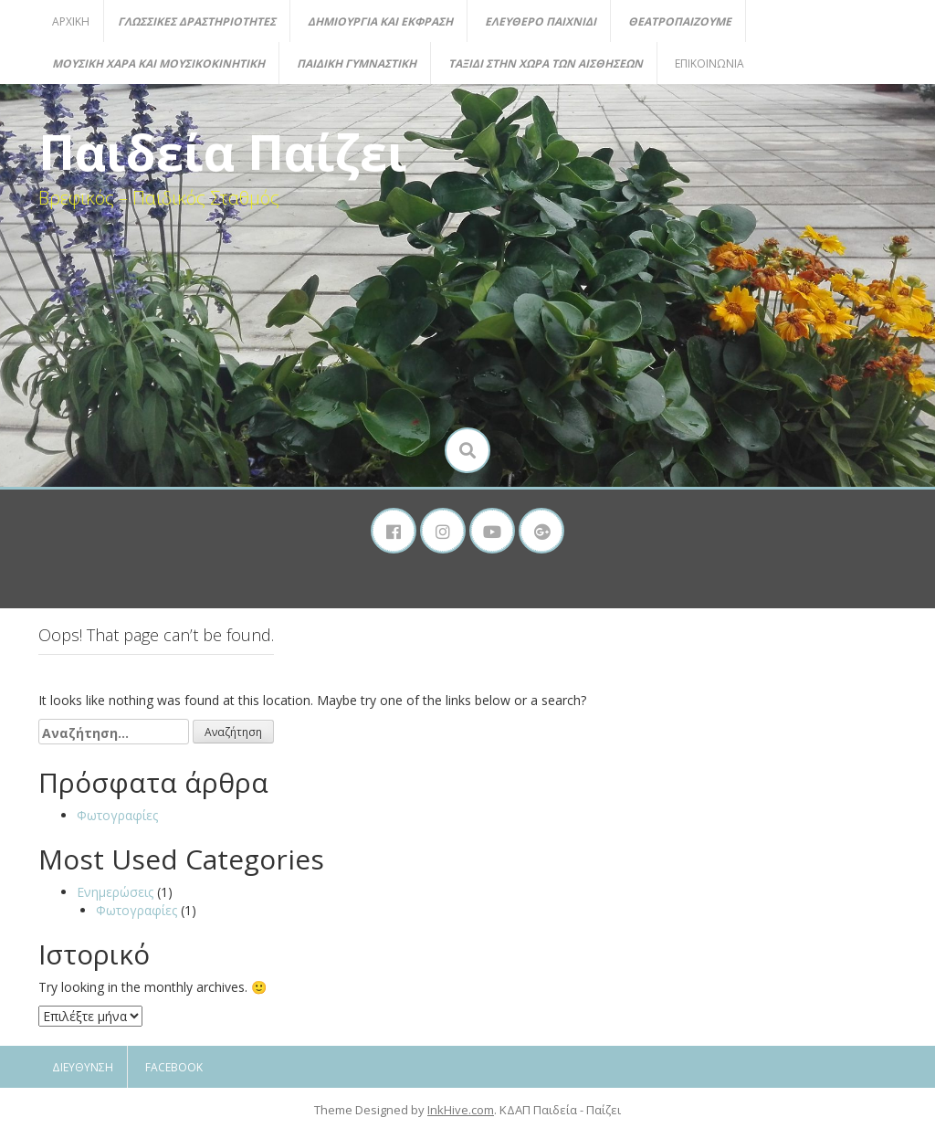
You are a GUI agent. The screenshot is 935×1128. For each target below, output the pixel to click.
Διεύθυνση (82, 1067)
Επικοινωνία (709, 63)
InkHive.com (460, 1110)
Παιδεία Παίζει (222, 151)
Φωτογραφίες (117, 815)
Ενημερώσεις (115, 892)
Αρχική (70, 21)
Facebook (174, 1067)
